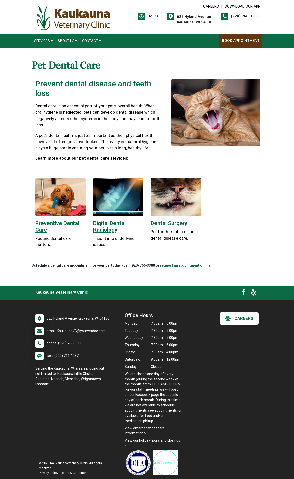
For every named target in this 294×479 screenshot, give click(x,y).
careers (239, 318)
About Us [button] (67, 41)
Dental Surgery (169, 223)
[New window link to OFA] (139, 462)
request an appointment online (185, 265)
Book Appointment (240, 40)
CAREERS (211, 6)
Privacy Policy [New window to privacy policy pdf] (48, 473)
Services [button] (43, 41)
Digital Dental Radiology (109, 226)
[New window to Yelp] (253, 293)
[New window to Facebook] (243, 293)
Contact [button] (91, 41)
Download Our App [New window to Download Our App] (242, 6)
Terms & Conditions (74, 473)
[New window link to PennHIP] (167, 462)
